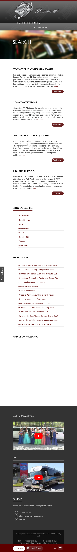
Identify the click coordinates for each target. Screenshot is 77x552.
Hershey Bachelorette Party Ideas (32, 299)
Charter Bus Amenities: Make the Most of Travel (38, 265)
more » (56, 86)
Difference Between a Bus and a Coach (35, 324)
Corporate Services (51, 541)
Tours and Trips (27, 543)
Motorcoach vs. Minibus (28, 286)
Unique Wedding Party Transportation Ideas (36, 270)
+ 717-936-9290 (40, 27)
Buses (21, 224)
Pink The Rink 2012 (24, 171)
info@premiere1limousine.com (29, 516)
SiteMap (53, 543)
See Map (20, 519)
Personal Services (33, 541)
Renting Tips (24, 237)
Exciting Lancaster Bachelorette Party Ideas (36, 308)
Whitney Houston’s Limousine (31, 135)
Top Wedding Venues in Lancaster (33, 69)
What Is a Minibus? (27, 291)
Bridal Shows (24, 220)
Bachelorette (24, 216)
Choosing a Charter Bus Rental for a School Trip (38, 278)
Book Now (19, 548)
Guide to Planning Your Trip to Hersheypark (36, 295)
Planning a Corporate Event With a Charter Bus (38, 274)
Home (19, 541)
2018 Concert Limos (25, 102)
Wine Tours (23, 245)
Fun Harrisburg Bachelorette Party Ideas (35, 303)
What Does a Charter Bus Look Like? (34, 312)
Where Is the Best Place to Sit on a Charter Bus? (38, 316)
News (21, 233)
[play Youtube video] (38, 435)
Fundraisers (24, 228)
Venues (22, 241)
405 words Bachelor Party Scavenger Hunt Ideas (38, 320)
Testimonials (41, 543)
